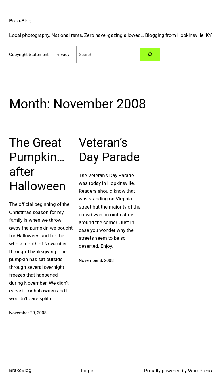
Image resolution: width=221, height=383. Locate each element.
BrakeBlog (20, 21)
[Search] (150, 54)
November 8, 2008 (96, 260)
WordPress (200, 370)
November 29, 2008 (28, 313)
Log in (87, 370)
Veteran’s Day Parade (109, 150)
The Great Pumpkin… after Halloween (37, 164)
